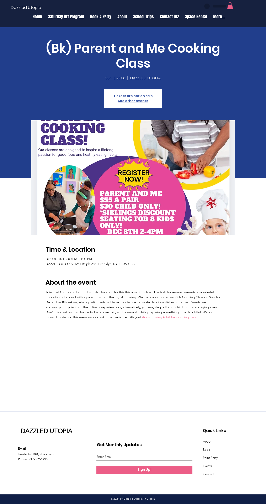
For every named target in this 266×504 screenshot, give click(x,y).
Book (206, 450)
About (207, 441)
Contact (208, 474)
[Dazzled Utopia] (26, 7)
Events (207, 466)
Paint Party (210, 458)
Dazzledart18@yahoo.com (36, 454)
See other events (133, 100)
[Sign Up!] (144, 470)
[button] (230, 5)
